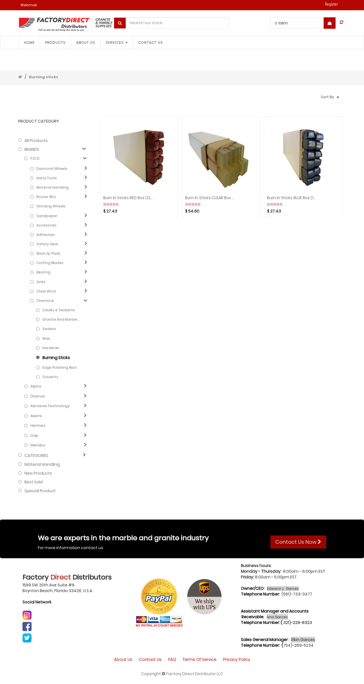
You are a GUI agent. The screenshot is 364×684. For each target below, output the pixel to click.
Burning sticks (43, 77)
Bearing (43, 272)
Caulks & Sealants (58, 310)
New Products (38, 473)
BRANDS (31, 149)
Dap (34, 435)
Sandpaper (46, 215)
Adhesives (45, 234)
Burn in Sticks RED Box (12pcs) (128, 198)
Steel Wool (46, 291)
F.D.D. (35, 158)
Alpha (35, 386)
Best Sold (33, 482)
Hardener (50, 347)
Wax (46, 338)
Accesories (46, 225)
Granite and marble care (62, 319)
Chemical (45, 300)
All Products (36, 140)
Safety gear (47, 244)
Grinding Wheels (51, 206)
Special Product (40, 491)
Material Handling (52, 187)
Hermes (37, 425)
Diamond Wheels (51, 168)
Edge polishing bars (59, 367)
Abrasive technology (50, 406)
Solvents (50, 376)
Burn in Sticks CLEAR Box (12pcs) (210, 198)
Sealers (49, 328)
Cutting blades (49, 262)
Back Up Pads (48, 253)
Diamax (37, 396)
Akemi (36, 416)
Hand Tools (46, 178)
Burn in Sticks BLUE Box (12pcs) (292, 198)
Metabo (38, 445)
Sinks (41, 281)
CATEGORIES (36, 455)
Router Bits (46, 196)
